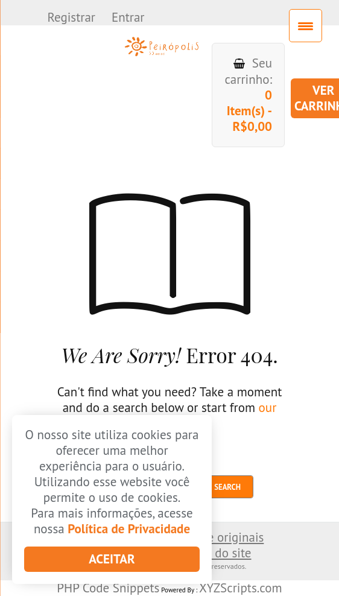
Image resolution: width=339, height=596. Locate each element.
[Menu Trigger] (305, 25)
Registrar (72, 17)
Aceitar (112, 559)
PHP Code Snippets (108, 588)
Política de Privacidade (129, 529)
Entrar (130, 17)
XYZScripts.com (240, 588)
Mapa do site (217, 553)
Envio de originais (215, 537)
